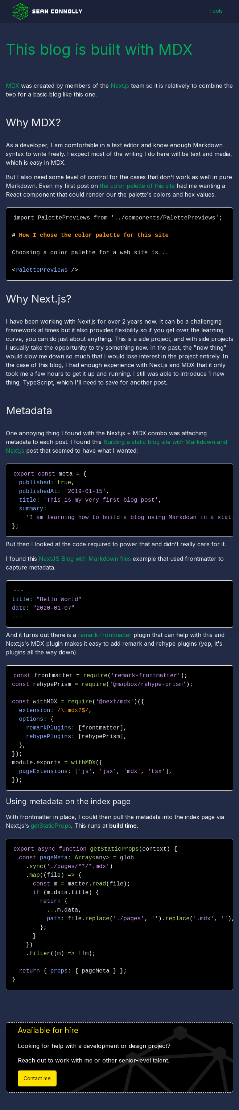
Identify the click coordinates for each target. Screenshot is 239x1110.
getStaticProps (51, 825)
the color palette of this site (137, 185)
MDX (12, 85)
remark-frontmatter (105, 634)
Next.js (120, 85)
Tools (215, 11)
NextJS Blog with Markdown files (86, 558)
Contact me (37, 1078)
